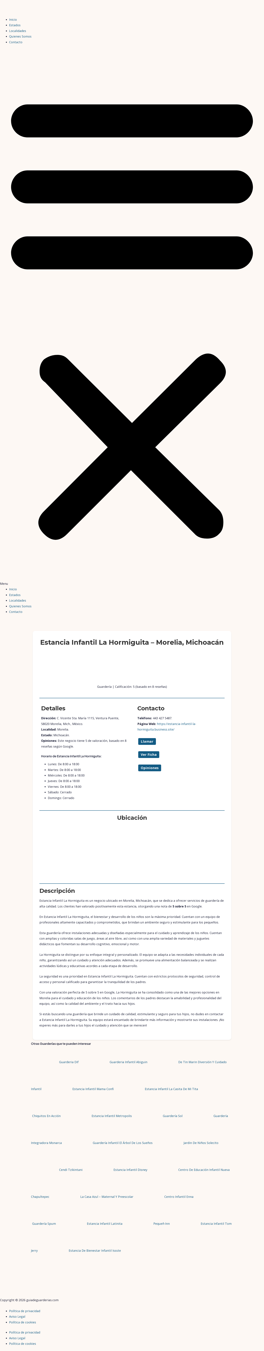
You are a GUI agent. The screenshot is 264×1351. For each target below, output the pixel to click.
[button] (132, 317)
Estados (15, 25)
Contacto (15, 42)
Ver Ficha (149, 754)
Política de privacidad (24, 1311)
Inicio (13, 20)
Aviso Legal (17, 1316)
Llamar (147, 741)
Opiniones (150, 768)
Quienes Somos (20, 36)
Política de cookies (22, 1322)
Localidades (17, 31)
